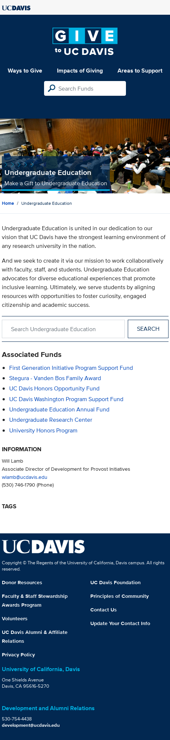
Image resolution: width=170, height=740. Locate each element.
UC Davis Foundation (115, 582)
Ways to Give (25, 70)
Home (8, 203)
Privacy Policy (18, 654)
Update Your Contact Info (120, 623)
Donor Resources (22, 582)
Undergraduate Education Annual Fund (59, 409)
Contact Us (103, 609)
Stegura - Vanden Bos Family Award (55, 378)
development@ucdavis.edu (31, 725)
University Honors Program (43, 430)
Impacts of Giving (80, 70)
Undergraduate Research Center (50, 419)
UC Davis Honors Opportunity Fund (54, 388)
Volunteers (15, 618)
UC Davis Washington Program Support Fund (66, 399)
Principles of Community (119, 596)
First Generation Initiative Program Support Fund (71, 368)
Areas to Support (139, 70)
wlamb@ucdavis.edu (24, 477)
